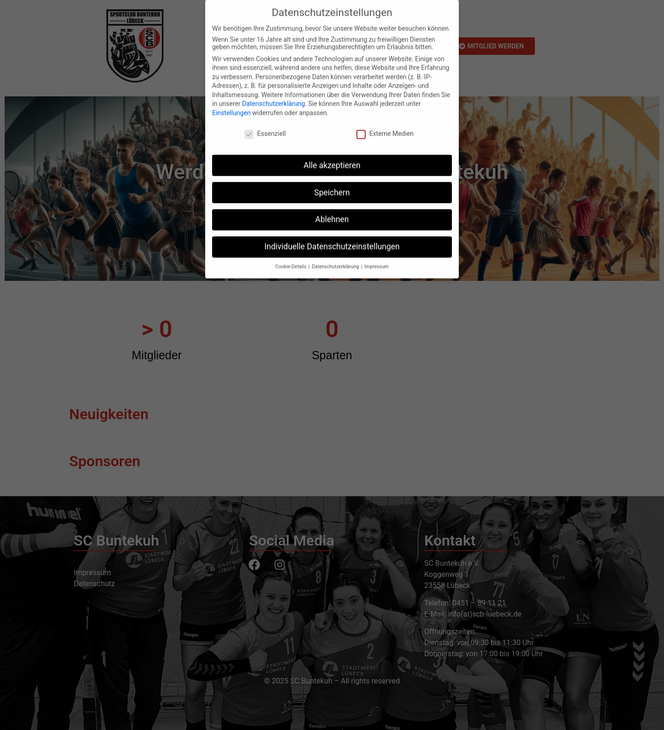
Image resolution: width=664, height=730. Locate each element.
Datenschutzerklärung (273, 93)
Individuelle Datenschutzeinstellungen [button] (331, 236)
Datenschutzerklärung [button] (336, 256)
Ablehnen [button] (332, 209)
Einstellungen (231, 102)
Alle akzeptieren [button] (332, 154)
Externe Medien (385, 122)
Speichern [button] (332, 181)
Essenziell (265, 122)
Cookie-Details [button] (291, 256)
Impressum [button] (376, 256)
